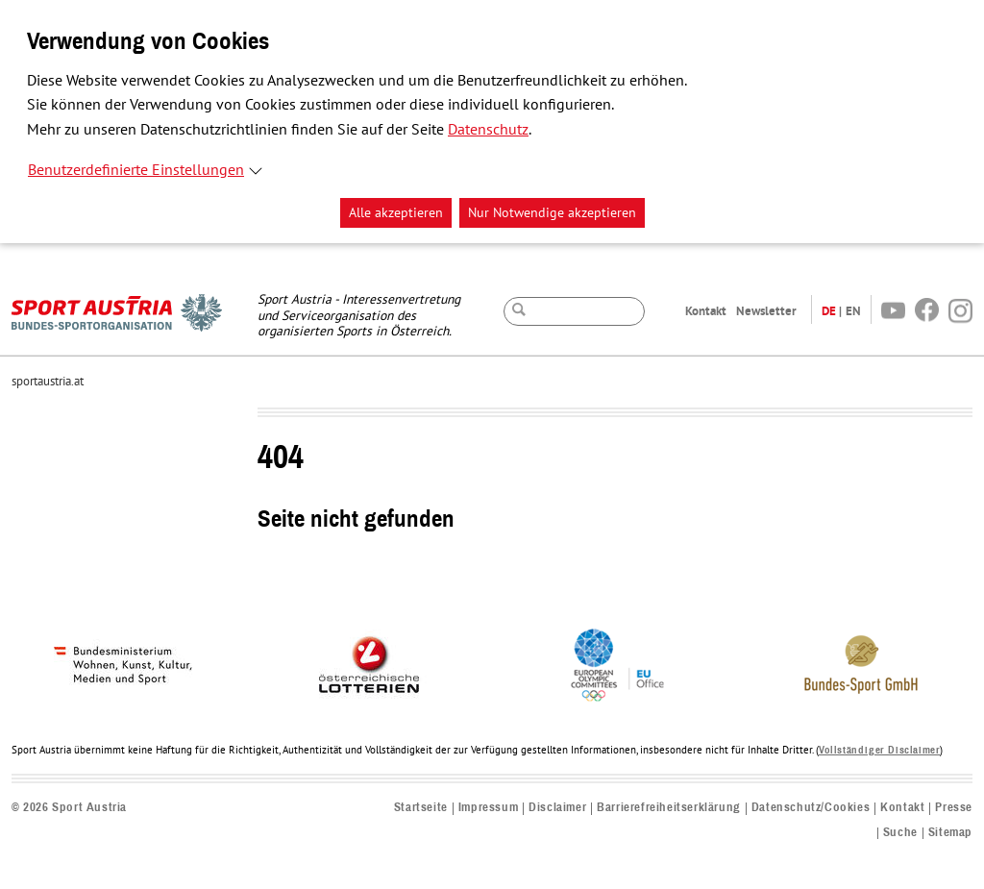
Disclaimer (557, 808)
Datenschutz (488, 129)
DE (829, 311)
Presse (953, 808)
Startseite (421, 808)
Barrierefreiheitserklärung (669, 808)
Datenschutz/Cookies (810, 808)
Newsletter (766, 311)
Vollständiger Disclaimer (879, 750)
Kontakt (705, 311)
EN (853, 311)
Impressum (488, 808)
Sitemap (950, 833)
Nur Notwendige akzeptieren (552, 213)
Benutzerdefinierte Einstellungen (136, 170)
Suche (900, 833)
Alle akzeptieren (396, 213)
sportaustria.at (48, 381)
